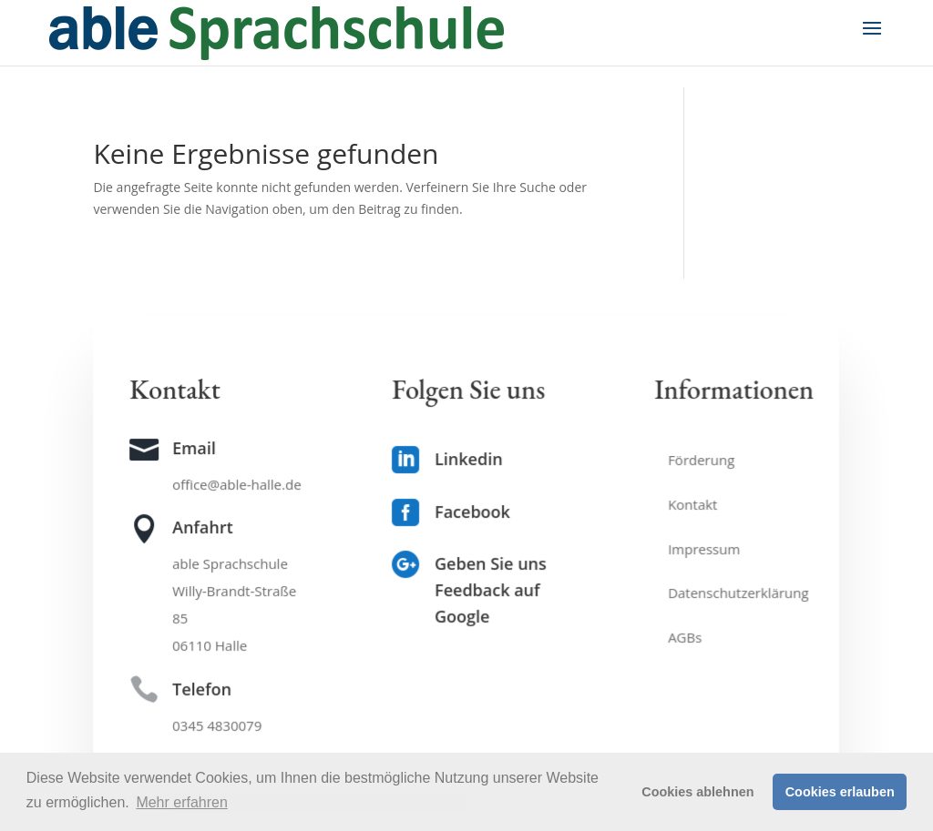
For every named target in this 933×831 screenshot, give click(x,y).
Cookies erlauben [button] (840, 792)
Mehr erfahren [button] (182, 802)
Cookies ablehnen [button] (697, 792)
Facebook (473, 511)
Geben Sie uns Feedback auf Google (491, 590)
